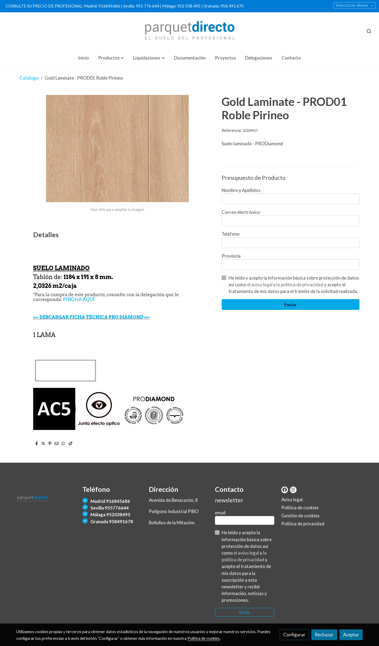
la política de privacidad (300, 284)
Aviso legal (292, 499)
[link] (189, 31)
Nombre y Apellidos (241, 190)
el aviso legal (260, 284)
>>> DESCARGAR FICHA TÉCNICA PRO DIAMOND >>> (91, 317)
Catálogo (29, 78)
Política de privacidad (302, 523)
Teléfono (231, 234)
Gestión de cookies (300, 515)
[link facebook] (284, 489)
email (220, 512)
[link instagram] (293, 489)
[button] (111, 58)
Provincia (231, 256)
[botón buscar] (368, 31)
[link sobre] (46, 500)
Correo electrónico (241, 212)
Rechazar (324, 634)
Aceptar (351, 634)
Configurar (294, 634)
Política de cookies (300, 507)
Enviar (290, 304)
